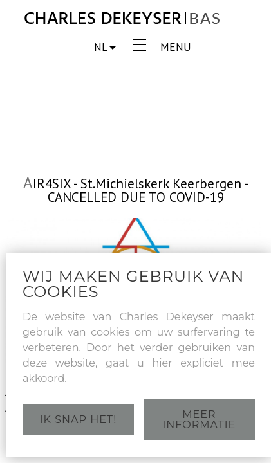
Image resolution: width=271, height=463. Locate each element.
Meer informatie (199, 419)
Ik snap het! (78, 419)
